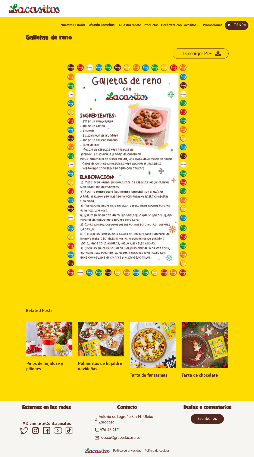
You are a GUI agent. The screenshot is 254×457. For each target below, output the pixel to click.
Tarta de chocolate (200, 375)
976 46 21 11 (110, 430)
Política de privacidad (127, 450)
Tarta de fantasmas (148, 375)
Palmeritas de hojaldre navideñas (100, 366)
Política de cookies (157, 450)
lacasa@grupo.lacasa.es (120, 438)
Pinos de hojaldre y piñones (44, 366)
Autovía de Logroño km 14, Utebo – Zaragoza (127, 419)
